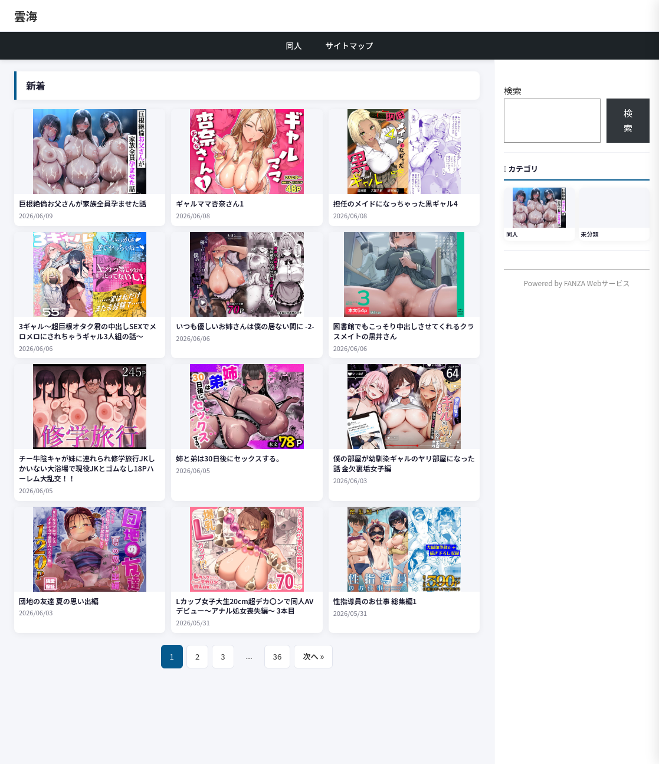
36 (277, 656)
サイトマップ (349, 45)
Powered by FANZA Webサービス (577, 283)
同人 (294, 45)
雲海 (25, 15)
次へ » (313, 656)
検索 (513, 90)
